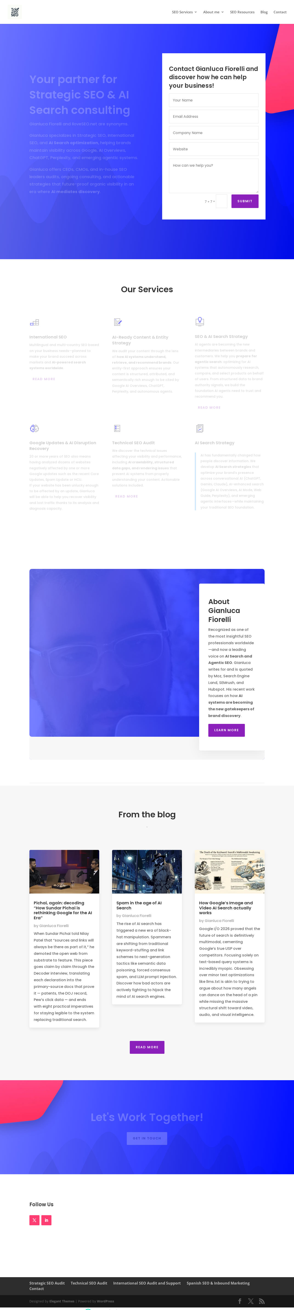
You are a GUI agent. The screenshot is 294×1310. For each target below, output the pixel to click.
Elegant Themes (61, 1301)
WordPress (105, 1301)
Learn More (226, 730)
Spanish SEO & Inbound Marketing (218, 1283)
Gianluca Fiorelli (54, 925)
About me (211, 12)
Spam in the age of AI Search (139, 905)
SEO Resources (242, 12)
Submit (246, 201)
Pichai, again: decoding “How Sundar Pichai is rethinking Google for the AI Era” (63, 910)
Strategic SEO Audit (47, 1283)
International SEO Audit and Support (147, 1283)
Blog (264, 12)
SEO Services (182, 12)
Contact (280, 12)
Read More (147, 1047)
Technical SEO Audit (89, 1283)
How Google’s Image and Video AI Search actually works (226, 908)
